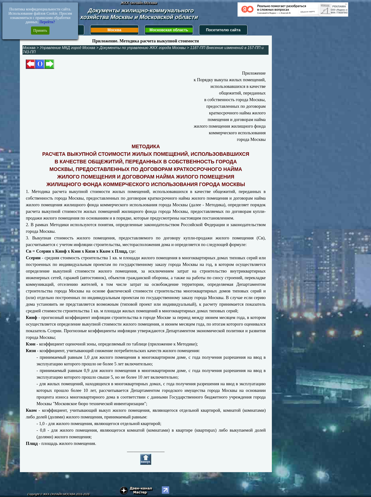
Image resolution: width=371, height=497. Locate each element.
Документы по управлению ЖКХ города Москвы (143, 48)
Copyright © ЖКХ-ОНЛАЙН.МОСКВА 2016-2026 (58, 494)
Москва (114, 30)
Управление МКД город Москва (67, 48)
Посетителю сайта (223, 30)
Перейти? (47, 22)
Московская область (169, 30)
